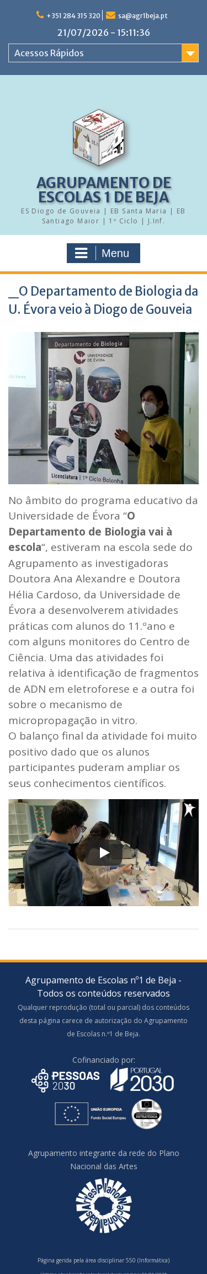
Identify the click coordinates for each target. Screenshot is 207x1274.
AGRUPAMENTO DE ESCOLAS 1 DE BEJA (103, 190)
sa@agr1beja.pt (143, 16)
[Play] (104, 852)
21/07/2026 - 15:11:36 (103, 32)
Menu (102, 253)
